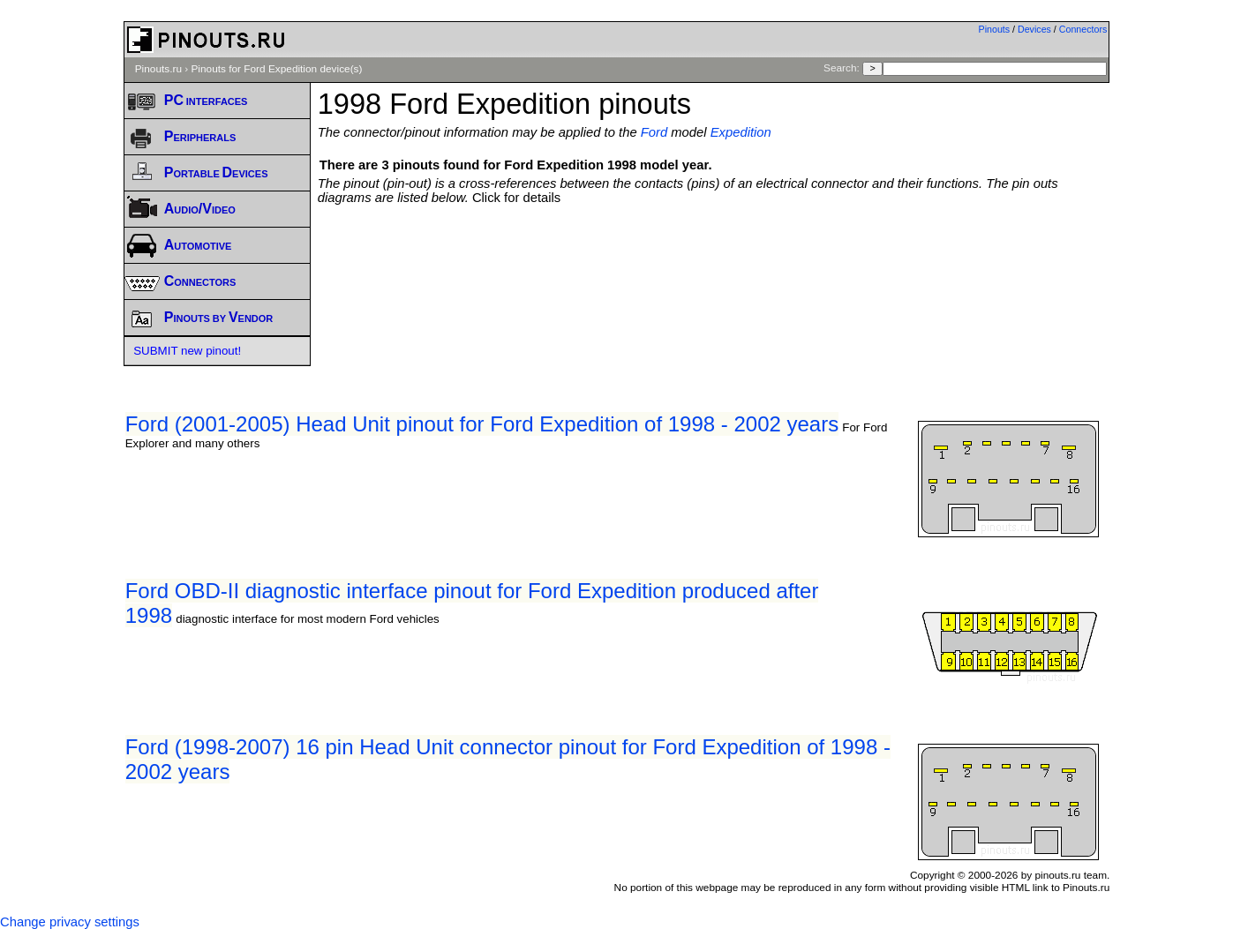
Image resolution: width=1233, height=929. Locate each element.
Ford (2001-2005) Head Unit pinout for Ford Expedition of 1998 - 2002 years (481, 424)
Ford (654, 132)
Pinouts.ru (158, 69)
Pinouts (995, 29)
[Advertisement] (714, 253)
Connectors (1083, 29)
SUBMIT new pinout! (187, 350)
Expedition (740, 132)
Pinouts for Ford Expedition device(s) (276, 69)
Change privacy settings (69, 922)
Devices (1034, 29)
